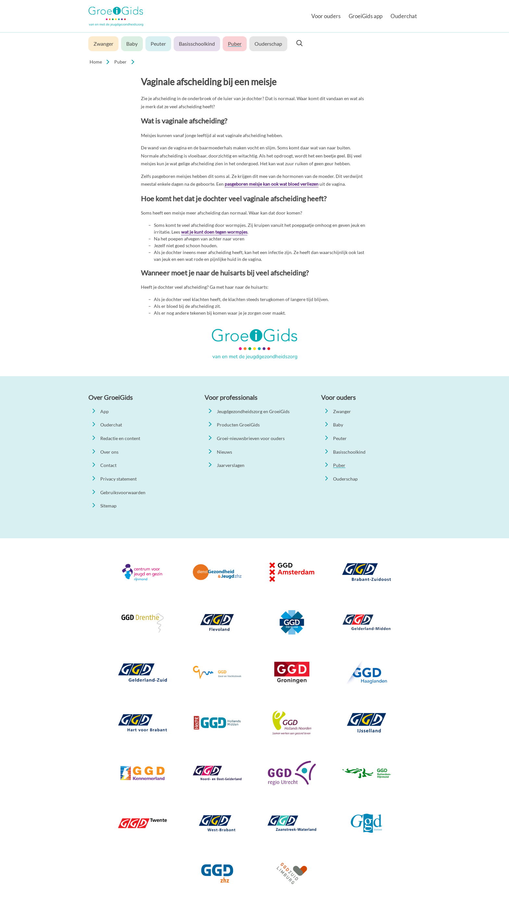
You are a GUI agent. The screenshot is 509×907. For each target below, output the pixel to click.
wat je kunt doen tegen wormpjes (214, 232)
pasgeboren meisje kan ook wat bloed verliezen (271, 184)
